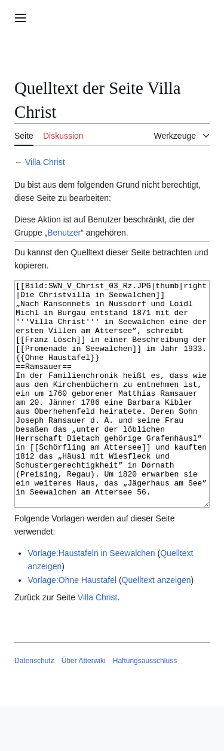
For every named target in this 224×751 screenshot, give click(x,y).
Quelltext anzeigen (156, 625)
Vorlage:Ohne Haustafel (71, 625)
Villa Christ (45, 162)
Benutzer (64, 232)
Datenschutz (34, 705)
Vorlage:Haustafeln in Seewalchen (91, 598)
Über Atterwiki (84, 705)
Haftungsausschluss (145, 705)
